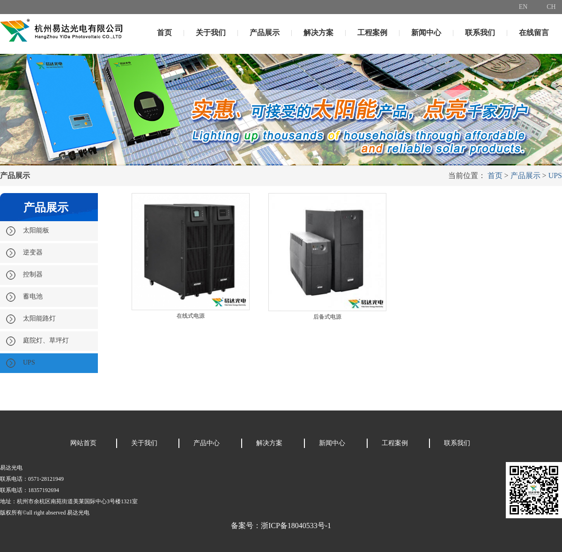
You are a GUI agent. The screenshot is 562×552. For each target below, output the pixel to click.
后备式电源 (327, 316)
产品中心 (206, 443)
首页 (164, 33)
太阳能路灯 (31, 319)
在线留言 (534, 33)
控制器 (24, 275)
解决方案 (318, 33)
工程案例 (372, 33)
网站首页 (83, 443)
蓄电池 (24, 297)
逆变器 (24, 253)
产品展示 (265, 33)
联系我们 (480, 33)
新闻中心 (426, 33)
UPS (555, 175)
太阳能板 (27, 231)
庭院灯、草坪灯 (37, 341)
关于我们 (211, 33)
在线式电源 (191, 316)
